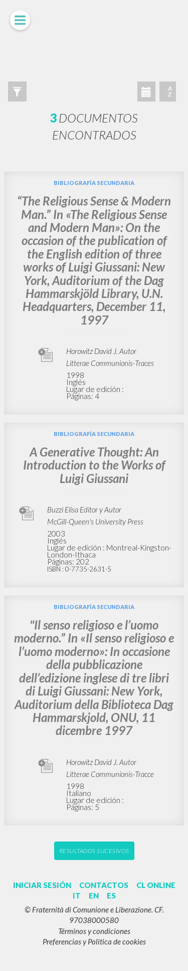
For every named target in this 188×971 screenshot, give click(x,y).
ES (111, 895)
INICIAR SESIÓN (42, 885)
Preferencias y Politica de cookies (94, 941)
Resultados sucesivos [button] (94, 850)
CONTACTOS (103, 885)
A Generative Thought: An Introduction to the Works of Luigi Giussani (94, 465)
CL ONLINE (155, 885)
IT (77, 895)
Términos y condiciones (94, 931)
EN (94, 895)
